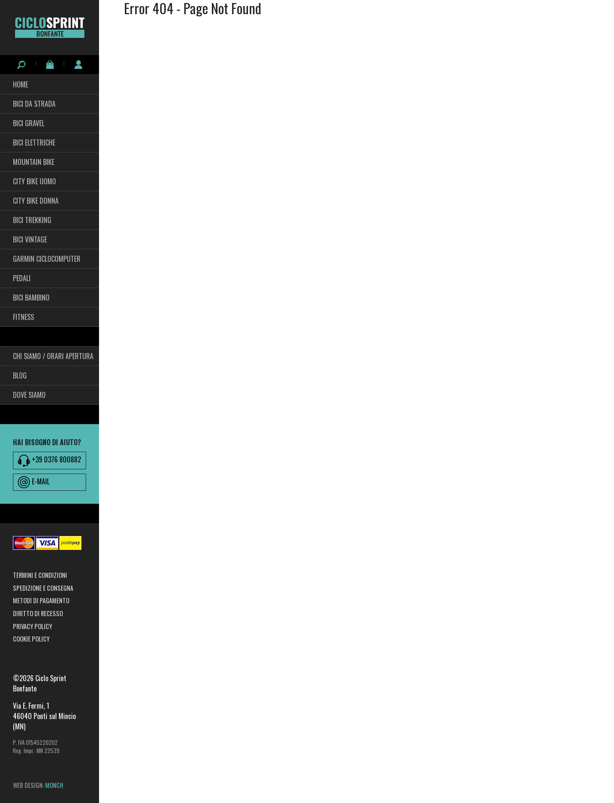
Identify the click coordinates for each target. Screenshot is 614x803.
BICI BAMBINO (31, 297)
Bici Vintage (30, 239)
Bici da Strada (34, 104)
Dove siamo (29, 395)
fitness (23, 317)
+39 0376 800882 (49, 460)
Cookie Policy (31, 638)
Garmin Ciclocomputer (47, 259)
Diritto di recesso (38, 613)
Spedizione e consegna (43, 587)
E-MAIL (34, 482)
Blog (20, 375)
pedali (22, 278)
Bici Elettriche (34, 142)
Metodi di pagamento (41, 600)
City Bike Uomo (34, 181)
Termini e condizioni (40, 575)
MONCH (54, 785)
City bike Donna (36, 200)
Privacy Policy (32, 626)
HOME (20, 84)
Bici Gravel (28, 123)
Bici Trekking (32, 220)
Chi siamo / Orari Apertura (53, 356)
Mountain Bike (33, 162)
